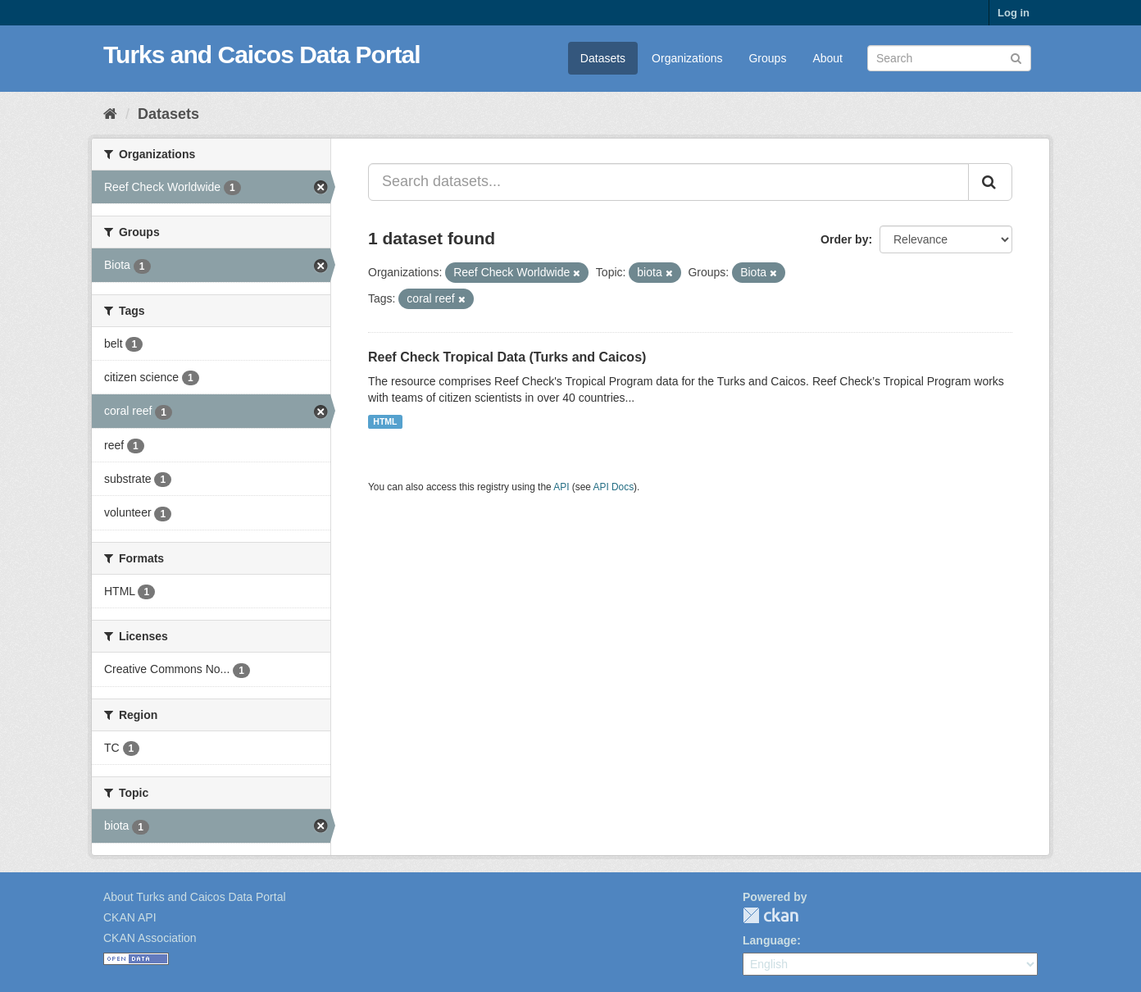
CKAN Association (150, 937)
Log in (1014, 13)
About (827, 58)
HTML (385, 421)
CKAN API (130, 917)
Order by (844, 239)
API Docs (613, 487)
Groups (767, 58)
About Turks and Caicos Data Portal (194, 896)
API (561, 487)
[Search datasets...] (668, 182)
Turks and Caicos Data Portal (261, 54)
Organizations (687, 58)
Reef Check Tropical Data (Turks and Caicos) (507, 357)
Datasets (602, 58)
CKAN (770, 915)
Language (770, 940)
